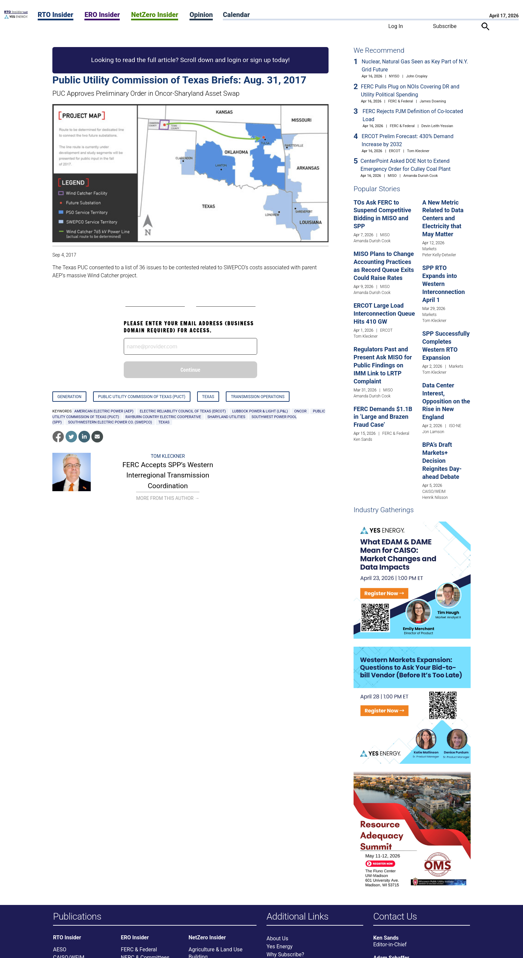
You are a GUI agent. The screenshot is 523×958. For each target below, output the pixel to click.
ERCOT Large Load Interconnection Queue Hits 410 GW (384, 313)
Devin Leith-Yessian (437, 126)
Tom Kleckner (168, 456)
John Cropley (416, 76)
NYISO (394, 76)
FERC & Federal (400, 101)
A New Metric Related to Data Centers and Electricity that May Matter (443, 218)
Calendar (236, 15)
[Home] (16, 17)
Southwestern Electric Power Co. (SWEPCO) (110, 422)
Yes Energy (280, 947)
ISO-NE (455, 425)
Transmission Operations (258, 396)
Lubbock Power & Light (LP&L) (260, 411)
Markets (429, 249)
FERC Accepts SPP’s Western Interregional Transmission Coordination (167, 475)
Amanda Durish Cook (420, 176)
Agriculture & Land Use (215, 950)
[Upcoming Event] (412, 580)
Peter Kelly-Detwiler (439, 255)
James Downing (433, 101)
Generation (69, 396)
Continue (190, 369)
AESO (59, 950)
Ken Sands (363, 439)
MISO (392, 176)
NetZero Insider (154, 15)
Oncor (300, 411)
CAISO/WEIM (434, 491)
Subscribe (445, 26)
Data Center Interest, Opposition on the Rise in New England (446, 401)
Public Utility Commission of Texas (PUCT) (141, 396)
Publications (77, 917)
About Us (277, 939)
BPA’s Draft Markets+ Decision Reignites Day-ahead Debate (442, 460)
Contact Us (395, 917)
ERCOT (394, 151)
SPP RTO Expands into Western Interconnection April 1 (443, 283)
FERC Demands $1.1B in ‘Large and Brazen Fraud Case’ (383, 416)
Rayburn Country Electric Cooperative (163, 417)
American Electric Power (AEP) (103, 411)
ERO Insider (102, 15)
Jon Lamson (433, 431)
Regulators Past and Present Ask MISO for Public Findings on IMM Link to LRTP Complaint (383, 365)
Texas (208, 396)
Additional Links (298, 917)
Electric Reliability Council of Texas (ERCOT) (183, 411)
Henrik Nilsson (435, 497)
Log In (395, 26)
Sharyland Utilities (226, 417)
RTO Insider (55, 15)
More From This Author (167, 498)
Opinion (201, 15)
